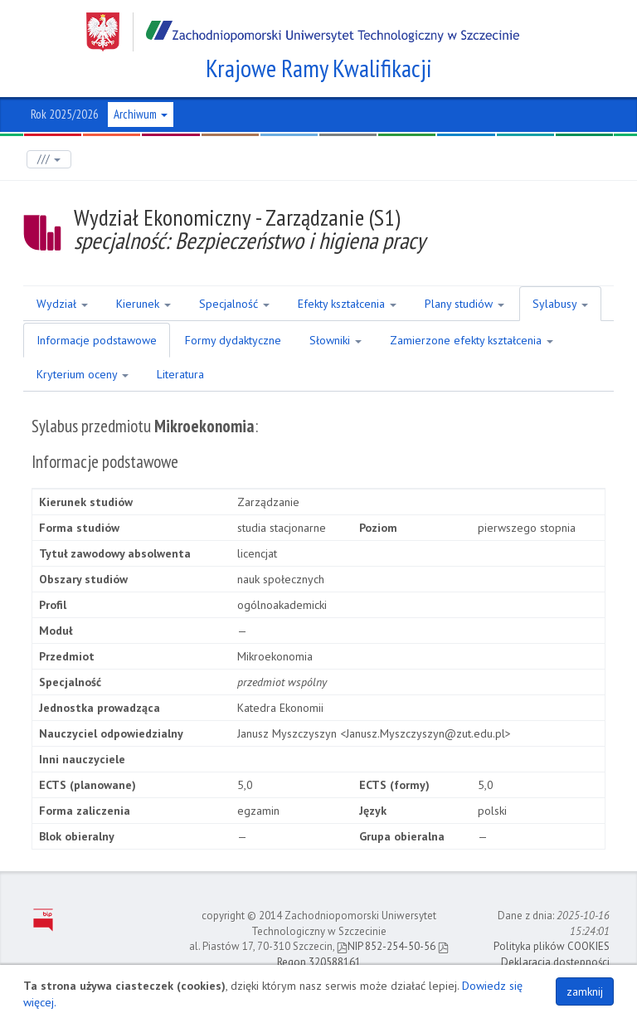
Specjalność (234, 303)
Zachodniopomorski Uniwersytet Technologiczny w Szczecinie (302, 31)
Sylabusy (560, 303)
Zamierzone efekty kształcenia (471, 340)
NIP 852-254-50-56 (386, 946)
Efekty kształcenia (347, 303)
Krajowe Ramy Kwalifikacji (319, 68)
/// (49, 159)
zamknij (584, 991)
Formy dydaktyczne (233, 340)
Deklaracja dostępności (555, 962)
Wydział (62, 303)
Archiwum (141, 114)
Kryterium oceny (82, 374)
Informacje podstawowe (96, 340)
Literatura (180, 374)
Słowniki (335, 340)
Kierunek (143, 303)
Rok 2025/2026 (65, 114)
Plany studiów (464, 303)
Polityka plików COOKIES (552, 946)
